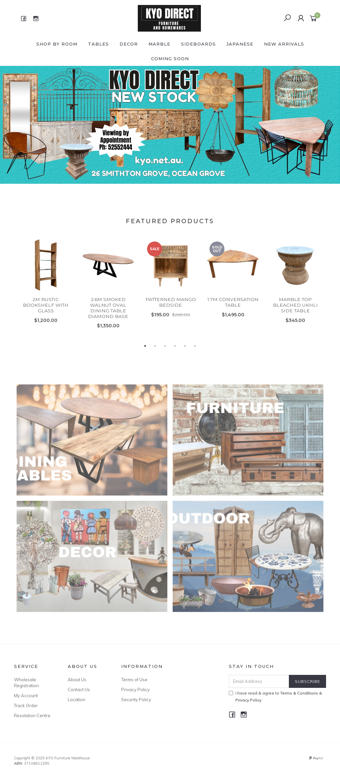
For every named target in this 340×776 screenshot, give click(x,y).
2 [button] (155, 346)
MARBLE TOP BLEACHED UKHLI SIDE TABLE (295, 312)
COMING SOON (170, 58)
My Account (26, 695)
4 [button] (175, 346)
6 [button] (195, 346)
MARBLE (159, 44)
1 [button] (145, 346)
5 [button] (185, 346)
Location (76, 699)
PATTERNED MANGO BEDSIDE (170, 310)
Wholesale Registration (26, 682)
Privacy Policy (135, 689)
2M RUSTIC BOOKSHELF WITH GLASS (45, 312)
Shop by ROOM (56, 44)
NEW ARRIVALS (284, 44)
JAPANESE (239, 44)
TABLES (98, 44)
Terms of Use (134, 679)
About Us (77, 679)
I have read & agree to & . (275, 696)
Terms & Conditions (299, 693)
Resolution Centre (32, 715)
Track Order (26, 705)
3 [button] (165, 346)
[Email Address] (259, 681)
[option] (170, 125)
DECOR (129, 44)
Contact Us (79, 689)
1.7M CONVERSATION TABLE (233, 310)
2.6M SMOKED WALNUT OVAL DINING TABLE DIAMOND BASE (108, 315)
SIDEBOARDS (198, 44)
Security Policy (136, 699)
